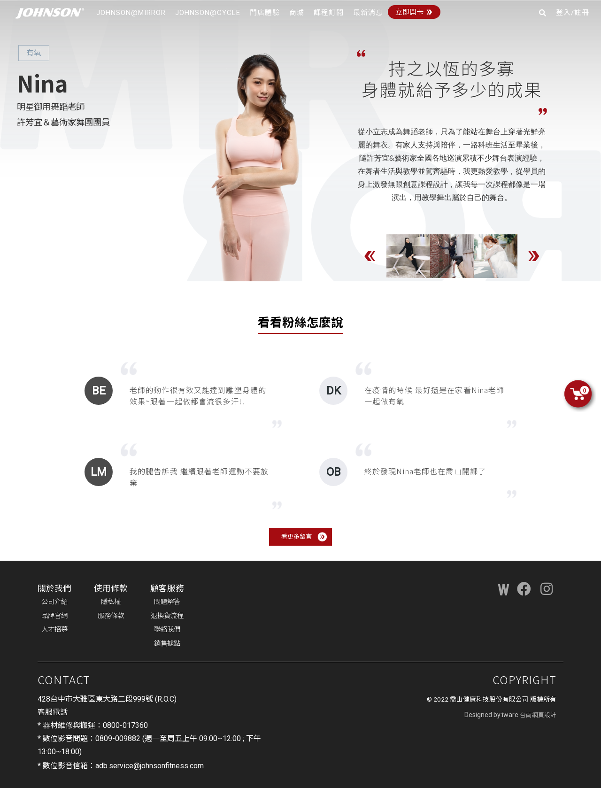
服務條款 (111, 616)
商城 (296, 12)
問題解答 (167, 602)
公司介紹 (54, 602)
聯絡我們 (167, 629)
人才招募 (54, 629)
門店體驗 (265, 12)
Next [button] (534, 256)
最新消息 (368, 12)
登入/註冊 (572, 12)
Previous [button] (370, 256)
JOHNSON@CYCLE (207, 12)
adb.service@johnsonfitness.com (149, 765)
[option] (408, 256)
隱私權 (111, 602)
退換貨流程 (167, 616)
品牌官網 (54, 616)
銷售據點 (167, 644)
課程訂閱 (329, 12)
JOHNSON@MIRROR (131, 12)
